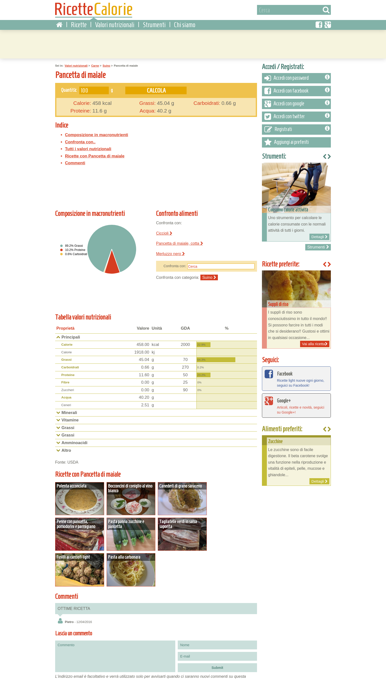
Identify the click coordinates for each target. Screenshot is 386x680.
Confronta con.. (80, 141)
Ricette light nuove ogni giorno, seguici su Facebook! (296, 378)
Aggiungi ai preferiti (286, 142)
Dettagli (79, 498)
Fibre (65, 382)
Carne (95, 65)
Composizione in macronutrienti (96, 134)
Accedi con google (297, 104)
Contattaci (93, 675)
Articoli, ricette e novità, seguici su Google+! (296, 405)
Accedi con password (297, 78)
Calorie (67, 344)
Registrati (297, 129)
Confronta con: (174, 266)
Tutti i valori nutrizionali (88, 148)
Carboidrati (70, 367)
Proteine (68, 375)
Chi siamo (184, 24)
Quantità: (69, 89)
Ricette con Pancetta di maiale (95, 155)
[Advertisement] (193, 43)
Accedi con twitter (297, 116)
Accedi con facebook (297, 91)
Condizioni (61, 675)
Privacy (77, 675)
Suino (106, 65)
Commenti (75, 162)
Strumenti (154, 24)
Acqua (66, 397)
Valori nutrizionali (114, 24)
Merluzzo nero (170, 253)
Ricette (79, 24)
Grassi (66, 359)
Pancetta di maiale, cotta (179, 243)
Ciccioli (164, 233)
